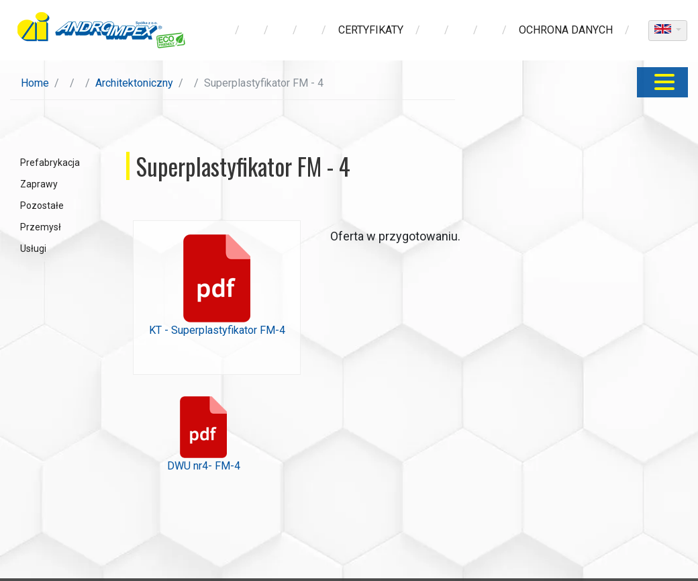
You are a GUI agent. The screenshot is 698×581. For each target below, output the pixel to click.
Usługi (33, 248)
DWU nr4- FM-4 (203, 434)
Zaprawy (39, 184)
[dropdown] (667, 30)
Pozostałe (42, 205)
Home (35, 83)
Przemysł (40, 227)
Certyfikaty (370, 30)
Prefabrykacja (50, 162)
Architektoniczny (134, 83)
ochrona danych (566, 30)
